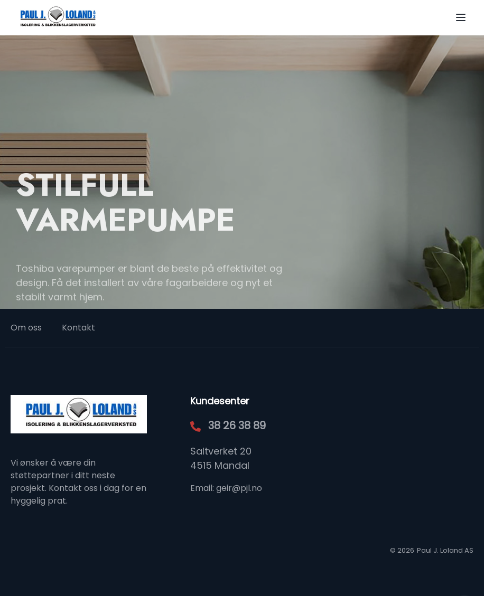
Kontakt (78, 327)
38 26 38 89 (237, 425)
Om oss (26, 327)
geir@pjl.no (239, 488)
